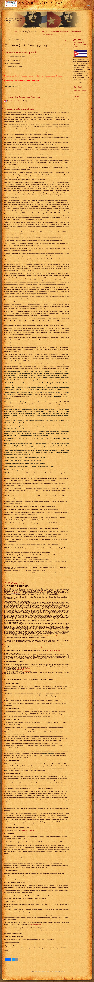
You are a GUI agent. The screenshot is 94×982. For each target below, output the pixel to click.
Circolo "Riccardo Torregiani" (59, 31)
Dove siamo (44, 31)
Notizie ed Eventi (75, 31)
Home (14, 31)
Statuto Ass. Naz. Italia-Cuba (14, 101)
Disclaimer (62, 971)
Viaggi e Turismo (47, 35)
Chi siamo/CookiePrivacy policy (28, 31)
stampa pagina (66, 40)
